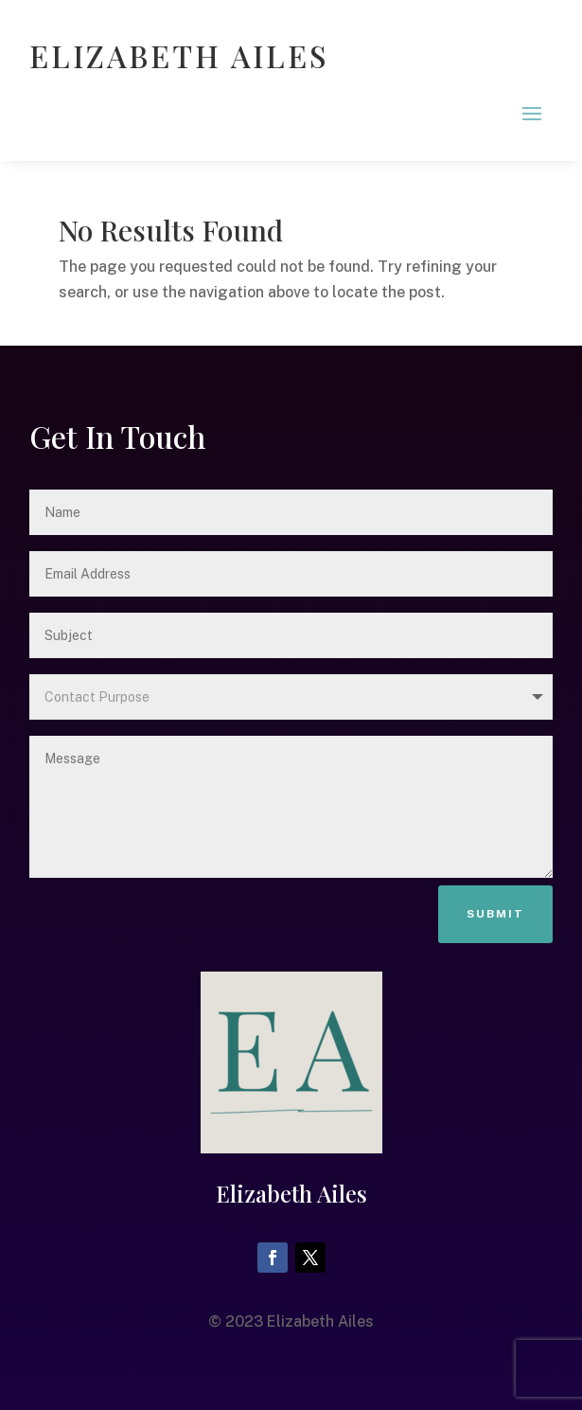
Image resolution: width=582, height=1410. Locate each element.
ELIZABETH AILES (179, 55)
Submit (495, 913)
